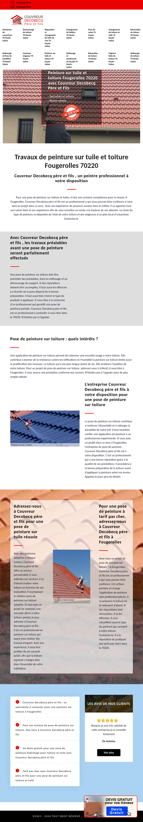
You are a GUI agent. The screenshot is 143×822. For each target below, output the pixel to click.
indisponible (20, 7)
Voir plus (109, 752)
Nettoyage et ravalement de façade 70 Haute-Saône (72, 60)
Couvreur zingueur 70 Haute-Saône (28, 57)
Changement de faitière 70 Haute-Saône (72, 33)
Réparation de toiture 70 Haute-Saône (93, 57)
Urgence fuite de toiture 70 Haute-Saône (113, 58)
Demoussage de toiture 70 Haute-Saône (28, 33)
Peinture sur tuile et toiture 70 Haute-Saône (50, 58)
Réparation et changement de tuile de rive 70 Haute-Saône (50, 38)
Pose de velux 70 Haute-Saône (92, 33)
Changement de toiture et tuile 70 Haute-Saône (114, 35)
